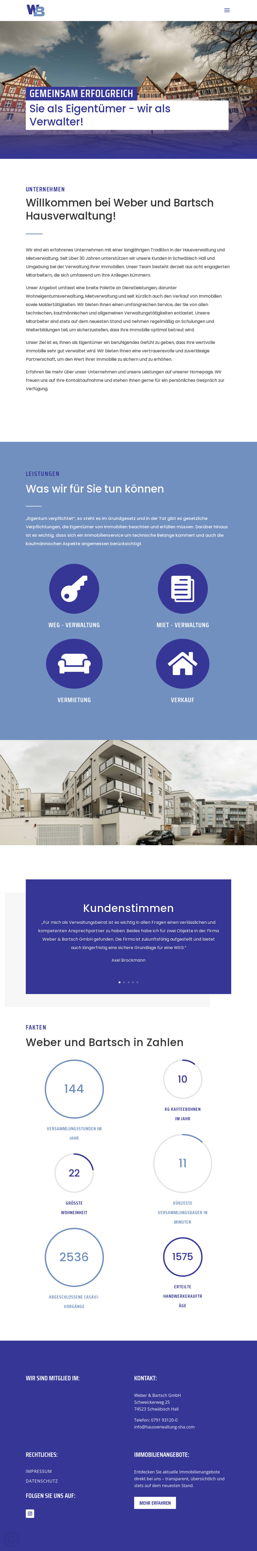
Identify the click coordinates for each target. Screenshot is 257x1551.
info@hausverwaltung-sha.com (164, 1427)
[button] (11, 1539)
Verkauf (182, 700)
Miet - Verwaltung (183, 625)
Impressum (39, 1471)
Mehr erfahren (155, 1503)
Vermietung (74, 700)
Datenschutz (42, 1481)
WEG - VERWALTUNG (74, 625)
